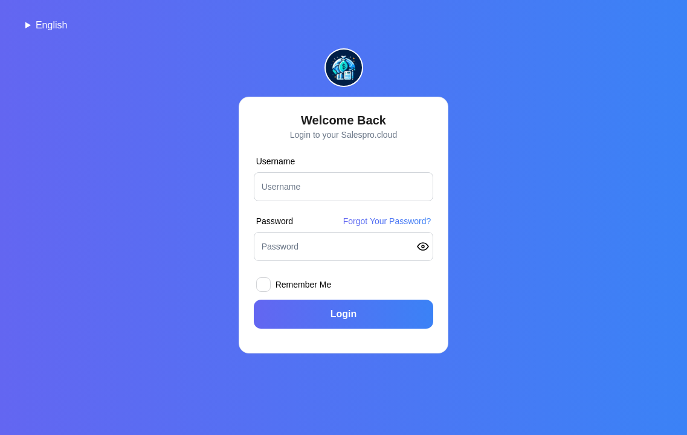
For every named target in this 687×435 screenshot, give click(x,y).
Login (344, 314)
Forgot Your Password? (387, 221)
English (51, 25)
